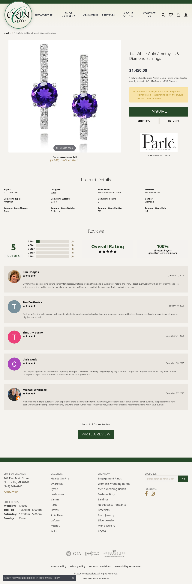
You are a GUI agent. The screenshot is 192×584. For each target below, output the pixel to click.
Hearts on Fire (60, 478)
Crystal (102, 531)
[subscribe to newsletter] (183, 479)
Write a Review (96, 434)
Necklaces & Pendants (112, 504)
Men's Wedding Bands (112, 489)
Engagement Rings (110, 478)
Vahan (55, 499)
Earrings (103, 499)
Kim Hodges (31, 272)
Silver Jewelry (106, 520)
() (72, 241)
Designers (90, 15)
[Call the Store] (13, 486)
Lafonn (55, 520)
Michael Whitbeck (35, 390)
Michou (55, 525)
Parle (53, 192)
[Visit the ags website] (114, 553)
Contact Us (149, 14)
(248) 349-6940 (64, 160)
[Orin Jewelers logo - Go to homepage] (18, 15)
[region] (64, 96)
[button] (163, 15)
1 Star (31, 256)
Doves (54, 510)
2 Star (31, 252)
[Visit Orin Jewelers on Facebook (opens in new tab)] (146, 493)
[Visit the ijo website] (92, 553)
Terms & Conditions (100, 566)
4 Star (31, 245)
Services (108, 15)
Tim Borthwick (32, 302)
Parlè (54, 504)
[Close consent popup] (73, 578)
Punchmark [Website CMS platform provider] (103, 578)
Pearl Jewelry (106, 515)
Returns (174, 121)
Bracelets (104, 510)
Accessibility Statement (127, 566)
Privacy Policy (77, 566)
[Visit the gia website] (73, 553)
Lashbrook (57, 494)
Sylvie (54, 489)
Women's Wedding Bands (114, 483)
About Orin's (128, 14)
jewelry (7, 33)
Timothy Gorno (33, 332)
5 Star (31, 241)
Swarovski (57, 483)
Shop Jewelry (68, 14)
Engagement (45, 15)
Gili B (54, 531)
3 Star (31, 248)
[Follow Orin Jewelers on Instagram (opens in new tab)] (153, 493)
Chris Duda (30, 359)
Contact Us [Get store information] (11, 492)
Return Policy (58, 566)
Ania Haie (57, 515)
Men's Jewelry (106, 525)
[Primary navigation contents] (96, 15)
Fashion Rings (107, 494)
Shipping (144, 121)
